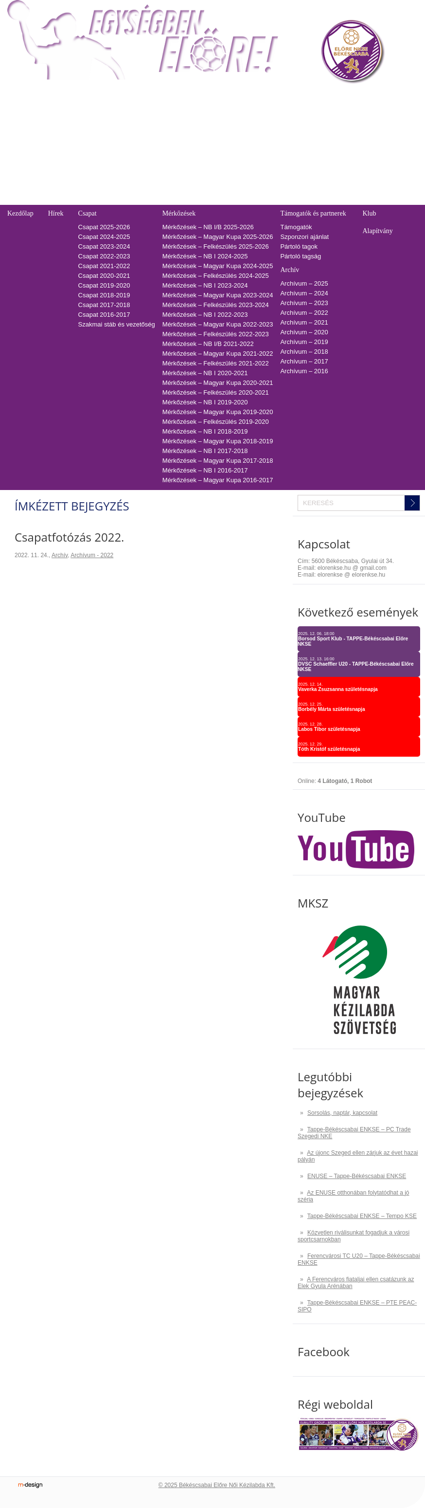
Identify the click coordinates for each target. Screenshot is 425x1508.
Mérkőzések (178, 213)
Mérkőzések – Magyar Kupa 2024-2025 (217, 266)
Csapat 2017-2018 (104, 305)
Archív (289, 269)
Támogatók (296, 227)
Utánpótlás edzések (341, 131)
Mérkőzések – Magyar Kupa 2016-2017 (217, 480)
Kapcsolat (325, 96)
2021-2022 (214, 151)
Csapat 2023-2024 (104, 246)
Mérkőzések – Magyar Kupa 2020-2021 (217, 382)
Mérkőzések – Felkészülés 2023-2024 (215, 305)
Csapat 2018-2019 (104, 295)
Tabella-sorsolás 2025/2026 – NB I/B (140, 112)
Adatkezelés (330, 151)
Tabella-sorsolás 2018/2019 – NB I (137, 180)
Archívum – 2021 (304, 322)
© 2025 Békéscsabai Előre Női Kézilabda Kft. (217, 1485)
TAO (205, 96)
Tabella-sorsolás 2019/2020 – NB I (137, 170)
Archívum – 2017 (304, 361)
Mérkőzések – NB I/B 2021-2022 (208, 343)
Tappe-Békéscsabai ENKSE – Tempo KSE (362, 1216)
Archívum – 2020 (304, 332)
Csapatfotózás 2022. (69, 537)
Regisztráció (24, 112)
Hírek (56, 213)
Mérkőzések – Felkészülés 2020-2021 (215, 392)
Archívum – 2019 (304, 341)
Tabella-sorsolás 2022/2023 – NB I (137, 141)
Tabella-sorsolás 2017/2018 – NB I (137, 190)
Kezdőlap (20, 213)
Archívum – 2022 (304, 312)
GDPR (322, 170)
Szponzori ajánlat (304, 236)
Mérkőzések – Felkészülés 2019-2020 (215, 421)
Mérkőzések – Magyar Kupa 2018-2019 (217, 441)
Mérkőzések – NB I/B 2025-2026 (208, 227)
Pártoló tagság (300, 256)
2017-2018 (214, 190)
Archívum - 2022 (92, 555)
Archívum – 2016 (304, 371)
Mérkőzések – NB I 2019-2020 (205, 402)
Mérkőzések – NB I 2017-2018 (205, 450)
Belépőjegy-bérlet (30, 96)
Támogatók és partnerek (313, 213)
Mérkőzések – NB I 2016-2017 (205, 470)
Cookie (323, 160)
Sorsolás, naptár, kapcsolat (342, 1112)
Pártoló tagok (299, 246)
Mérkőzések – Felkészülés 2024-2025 (215, 275)
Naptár (290, 96)
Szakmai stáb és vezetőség (116, 324)
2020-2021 (214, 160)
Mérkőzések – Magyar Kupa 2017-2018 (217, 460)
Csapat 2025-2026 (104, 227)
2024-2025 (214, 122)
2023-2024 (214, 131)
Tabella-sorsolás (109, 96)
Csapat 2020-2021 (104, 275)
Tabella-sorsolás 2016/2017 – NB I (137, 199)
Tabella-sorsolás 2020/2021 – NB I (137, 160)
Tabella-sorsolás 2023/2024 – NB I (137, 131)
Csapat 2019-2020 (104, 285)
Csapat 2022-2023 (104, 256)
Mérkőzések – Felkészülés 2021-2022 (215, 363)
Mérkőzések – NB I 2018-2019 (205, 431)
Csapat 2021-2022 (104, 266)
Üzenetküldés (332, 112)
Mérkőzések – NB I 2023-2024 (205, 285)
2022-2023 (214, 141)
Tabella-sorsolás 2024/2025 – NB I (137, 122)
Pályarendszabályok (341, 122)
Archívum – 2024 (304, 293)
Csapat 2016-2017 (104, 314)
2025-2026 (214, 112)
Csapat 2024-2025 (104, 236)
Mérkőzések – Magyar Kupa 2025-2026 (217, 236)
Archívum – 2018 (304, 351)
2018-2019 (214, 180)
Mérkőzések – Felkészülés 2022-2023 (215, 334)
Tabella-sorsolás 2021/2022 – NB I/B (140, 151)
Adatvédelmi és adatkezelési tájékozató (368, 141)
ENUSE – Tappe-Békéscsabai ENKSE (356, 1176)
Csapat (87, 213)
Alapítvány (377, 231)
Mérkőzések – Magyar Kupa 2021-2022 (217, 353)
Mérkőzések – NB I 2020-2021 (205, 373)
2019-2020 (214, 170)
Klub (369, 213)
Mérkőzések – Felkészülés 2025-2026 (215, 246)
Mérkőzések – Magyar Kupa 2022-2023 (217, 324)
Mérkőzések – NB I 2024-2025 (205, 256)
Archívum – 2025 (304, 283)
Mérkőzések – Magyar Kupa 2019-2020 (217, 412)
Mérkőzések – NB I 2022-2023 (205, 314)
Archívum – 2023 (304, 303)
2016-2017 (214, 199)
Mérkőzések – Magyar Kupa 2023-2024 (217, 295)
